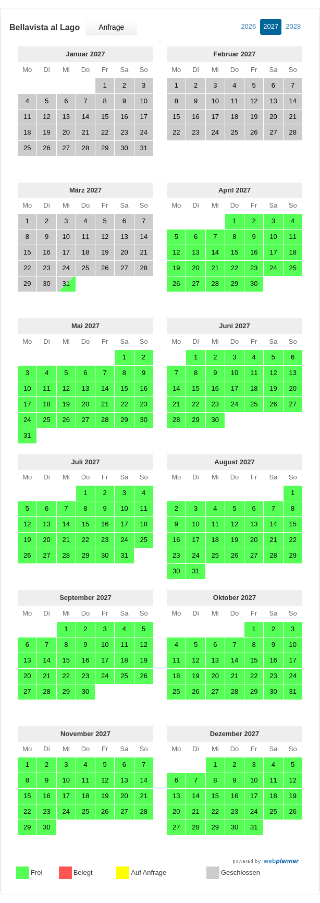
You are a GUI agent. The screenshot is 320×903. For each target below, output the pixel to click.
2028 (293, 26)
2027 (270, 26)
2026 (248, 26)
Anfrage (111, 27)
